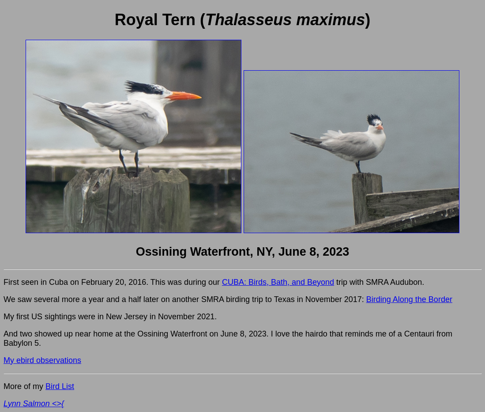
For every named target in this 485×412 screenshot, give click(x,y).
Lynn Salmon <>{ (34, 403)
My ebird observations (42, 360)
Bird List (59, 386)
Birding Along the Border (409, 299)
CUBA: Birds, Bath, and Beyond (278, 282)
